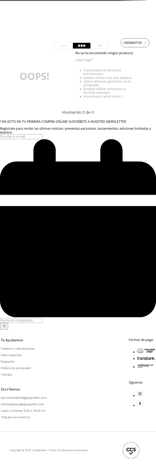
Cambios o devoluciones (18, 348)
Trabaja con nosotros (15, 417)
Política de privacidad (16, 368)
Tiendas (6, 374)
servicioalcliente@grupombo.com (24, 397)
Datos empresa (11, 355)
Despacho (8, 361)
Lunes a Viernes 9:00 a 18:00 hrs (23, 410)
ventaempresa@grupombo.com (22, 404)
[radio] (64, 46)
